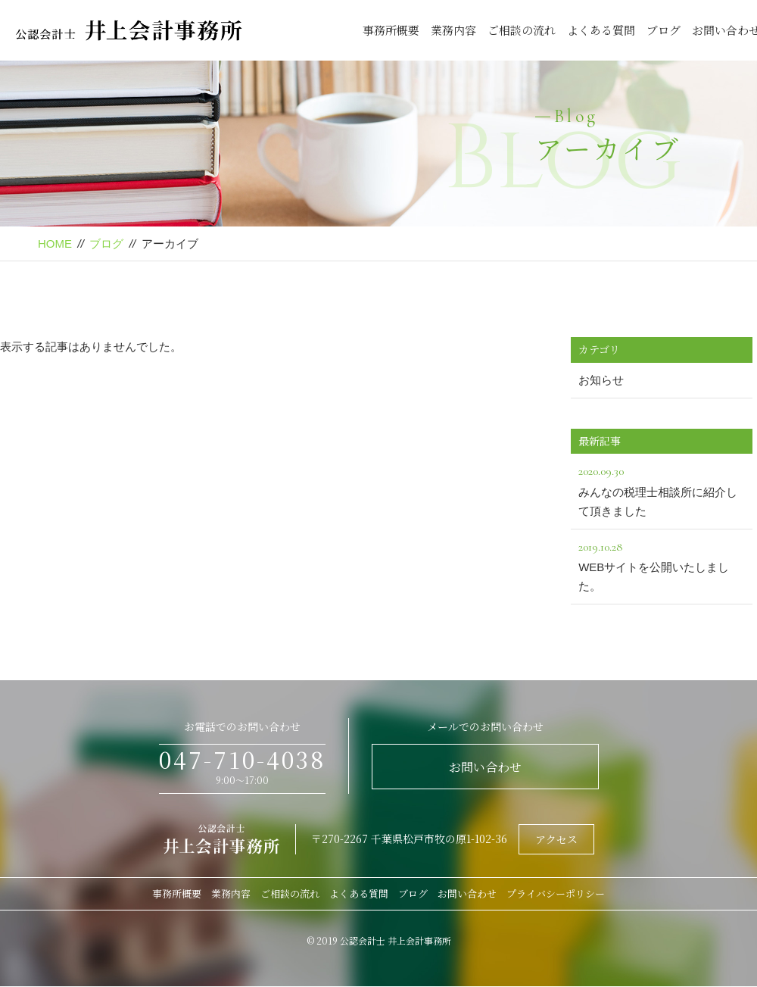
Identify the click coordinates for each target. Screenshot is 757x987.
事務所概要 (391, 30)
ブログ (663, 30)
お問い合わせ (485, 767)
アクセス (556, 839)
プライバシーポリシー (555, 893)
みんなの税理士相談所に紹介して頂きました (661, 489)
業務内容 (453, 30)
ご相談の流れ (522, 30)
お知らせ (601, 379)
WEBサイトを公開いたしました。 (661, 565)
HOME (55, 243)
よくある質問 (601, 30)
